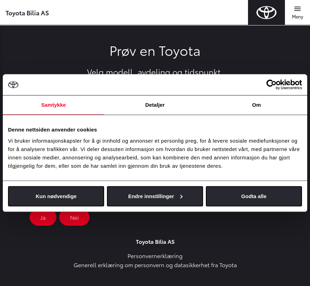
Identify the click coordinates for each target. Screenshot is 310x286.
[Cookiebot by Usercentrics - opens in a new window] (271, 85)
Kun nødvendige (56, 196)
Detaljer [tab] (155, 105)
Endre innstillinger (155, 196)
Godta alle (254, 196)
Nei (74, 217)
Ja (43, 217)
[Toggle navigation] (297, 12)
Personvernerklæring (155, 255)
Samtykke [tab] (53, 105)
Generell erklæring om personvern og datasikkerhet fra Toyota (155, 265)
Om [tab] (256, 105)
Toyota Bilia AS (27, 12)
